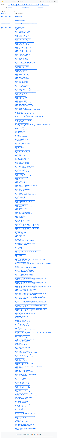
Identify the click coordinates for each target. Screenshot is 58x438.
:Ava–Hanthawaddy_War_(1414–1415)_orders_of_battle (27, 228)
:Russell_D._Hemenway (20, 254)
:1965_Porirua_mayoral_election (22, 162)
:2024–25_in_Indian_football (21, 204)
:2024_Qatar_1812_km (20, 198)
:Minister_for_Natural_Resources (22, 427)
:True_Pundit (18, 154)
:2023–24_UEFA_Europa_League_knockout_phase (26, 69)
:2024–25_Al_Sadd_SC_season (21, 101)
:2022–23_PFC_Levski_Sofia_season (23, 381)
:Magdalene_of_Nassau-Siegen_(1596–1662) (24, 424)
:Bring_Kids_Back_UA (20, 112)
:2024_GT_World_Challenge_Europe (23, 193)
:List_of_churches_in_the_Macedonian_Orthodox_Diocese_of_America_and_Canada (33, 332)
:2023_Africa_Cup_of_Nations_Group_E (23, 51)
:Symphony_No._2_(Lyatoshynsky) (22, 148)
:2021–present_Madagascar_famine (23, 364)
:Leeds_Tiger (18, 420)
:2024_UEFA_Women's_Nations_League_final (25, 200)
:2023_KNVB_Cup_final (20, 174)
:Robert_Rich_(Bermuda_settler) (22, 252)
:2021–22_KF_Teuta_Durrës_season (23, 360)
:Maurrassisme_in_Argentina (21, 244)
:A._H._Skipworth (19, 217)
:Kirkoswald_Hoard (19, 331)
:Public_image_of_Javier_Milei (21, 138)
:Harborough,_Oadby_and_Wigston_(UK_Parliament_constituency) (29, 116)
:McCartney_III (18, 128)
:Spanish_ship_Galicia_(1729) (21, 341)
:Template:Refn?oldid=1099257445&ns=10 (26, 23)
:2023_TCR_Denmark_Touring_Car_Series (24, 63)
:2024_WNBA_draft (19, 98)
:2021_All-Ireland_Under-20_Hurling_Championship (26, 352)
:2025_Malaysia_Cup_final (21, 108)
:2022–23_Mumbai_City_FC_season (22, 379)
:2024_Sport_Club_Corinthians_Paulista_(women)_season (27, 90)
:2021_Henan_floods (19, 358)
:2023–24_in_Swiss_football (21, 70)
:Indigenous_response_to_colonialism (23, 119)
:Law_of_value (18, 28)
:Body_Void (18, 314)
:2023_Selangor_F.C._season (21, 59)
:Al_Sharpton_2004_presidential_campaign (24, 393)
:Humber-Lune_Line (19, 412)
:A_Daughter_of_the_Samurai (21, 390)
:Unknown (17, 19)
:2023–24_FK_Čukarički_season (22, 65)
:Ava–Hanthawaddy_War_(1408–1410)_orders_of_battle (27, 224)
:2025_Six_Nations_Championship (22, 212)
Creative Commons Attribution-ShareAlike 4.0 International (42, 436)
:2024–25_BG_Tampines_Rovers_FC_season (24, 102)
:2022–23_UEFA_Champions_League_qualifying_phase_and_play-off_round (31, 301)
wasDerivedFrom (5, 23)
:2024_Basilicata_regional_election (22, 183)
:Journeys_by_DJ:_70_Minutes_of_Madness (24, 240)
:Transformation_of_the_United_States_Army (25, 271)
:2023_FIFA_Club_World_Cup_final (22, 57)
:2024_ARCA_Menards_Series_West (23, 74)
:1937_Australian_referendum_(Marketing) (24, 275)
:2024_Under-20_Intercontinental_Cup (23, 201)
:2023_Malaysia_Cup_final (21, 58)
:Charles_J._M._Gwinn (20, 233)
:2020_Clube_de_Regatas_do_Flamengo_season (25, 289)
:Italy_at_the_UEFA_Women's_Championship (24, 413)
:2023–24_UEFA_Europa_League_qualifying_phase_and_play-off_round (30, 305)
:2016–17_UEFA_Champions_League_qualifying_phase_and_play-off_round (31, 283)
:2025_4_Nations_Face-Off (21, 205)
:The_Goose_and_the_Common (22, 262)
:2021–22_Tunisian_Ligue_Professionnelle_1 (24, 363)
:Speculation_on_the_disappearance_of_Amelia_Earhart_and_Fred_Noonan (31, 259)
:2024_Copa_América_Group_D (22, 85)
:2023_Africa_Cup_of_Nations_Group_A (23, 46)
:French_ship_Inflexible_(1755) (22, 325)
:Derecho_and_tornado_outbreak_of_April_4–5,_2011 (26, 319)
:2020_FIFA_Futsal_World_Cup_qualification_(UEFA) (26, 292)
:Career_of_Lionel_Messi (20, 232)
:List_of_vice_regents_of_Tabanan (22, 335)
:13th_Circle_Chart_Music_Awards (22, 31)
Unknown (10, 7)
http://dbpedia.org (26, 7)
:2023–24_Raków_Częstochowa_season (23, 67)
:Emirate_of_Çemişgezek (20, 402)
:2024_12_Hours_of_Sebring (21, 177)
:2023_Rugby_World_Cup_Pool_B (22, 385)
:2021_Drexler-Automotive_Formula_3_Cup (24, 356)
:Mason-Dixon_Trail (19, 336)
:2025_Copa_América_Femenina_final (23, 310)
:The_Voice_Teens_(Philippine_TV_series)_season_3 (26, 267)
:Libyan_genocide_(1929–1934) (22, 123)
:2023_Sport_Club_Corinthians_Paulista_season (25, 62)
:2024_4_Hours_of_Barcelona (21, 179)
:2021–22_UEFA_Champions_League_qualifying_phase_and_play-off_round (31, 296)
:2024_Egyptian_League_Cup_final (22, 189)
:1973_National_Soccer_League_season (23, 351)
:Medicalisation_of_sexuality (21, 129)
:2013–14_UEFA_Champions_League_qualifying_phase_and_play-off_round (31, 278)
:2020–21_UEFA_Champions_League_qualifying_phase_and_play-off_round (31, 293)
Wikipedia (19, 436)
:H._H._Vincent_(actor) (20, 409)
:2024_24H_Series (19, 178)
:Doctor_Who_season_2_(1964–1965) (23, 321)
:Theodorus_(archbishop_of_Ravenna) (23, 152)
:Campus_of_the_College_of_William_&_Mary (25, 113)
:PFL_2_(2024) (18, 247)
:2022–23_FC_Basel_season (21, 375)
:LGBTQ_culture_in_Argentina (21, 418)
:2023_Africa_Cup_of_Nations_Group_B (23, 47)
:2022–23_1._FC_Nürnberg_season (22, 370)
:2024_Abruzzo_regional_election (22, 75)
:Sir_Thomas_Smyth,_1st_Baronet (22, 144)
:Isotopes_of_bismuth (20, 27)
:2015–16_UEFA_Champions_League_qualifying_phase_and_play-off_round (31, 282)
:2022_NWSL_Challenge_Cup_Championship (24, 166)
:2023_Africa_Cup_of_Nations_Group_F (23, 53)
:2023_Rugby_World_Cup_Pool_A (22, 383)
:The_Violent (18, 266)
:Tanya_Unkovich (19, 346)
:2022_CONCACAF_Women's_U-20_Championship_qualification (28, 366)
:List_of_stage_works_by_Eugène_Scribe (24, 422)
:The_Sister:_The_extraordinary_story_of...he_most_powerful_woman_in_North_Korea (33, 263)
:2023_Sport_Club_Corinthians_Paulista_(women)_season (27, 61)
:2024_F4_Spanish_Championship (22, 88)
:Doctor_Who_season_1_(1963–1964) (23, 320)
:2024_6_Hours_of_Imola (20, 181)
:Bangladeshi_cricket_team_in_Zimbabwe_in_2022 (26, 395)
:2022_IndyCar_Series (20, 368)
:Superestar (18, 343)
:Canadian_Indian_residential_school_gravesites (25, 400)
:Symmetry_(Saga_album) (21, 344)
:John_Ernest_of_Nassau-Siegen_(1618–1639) (25, 416)
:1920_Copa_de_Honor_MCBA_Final (23, 39)
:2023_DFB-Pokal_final (20, 170)
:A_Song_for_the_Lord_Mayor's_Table (23, 391)
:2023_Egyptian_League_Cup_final (22, 171)
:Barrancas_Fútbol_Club (20, 229)
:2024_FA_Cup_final (19, 190)
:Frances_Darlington (19, 408)
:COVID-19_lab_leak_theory (21, 398)
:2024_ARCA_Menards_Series (21, 73)
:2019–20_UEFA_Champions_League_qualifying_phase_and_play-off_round (31, 287)
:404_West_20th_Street (20, 216)
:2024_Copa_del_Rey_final (21, 186)
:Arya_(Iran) (18, 223)
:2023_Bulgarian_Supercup (21, 55)
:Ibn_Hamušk (18, 239)
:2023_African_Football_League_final (23, 54)
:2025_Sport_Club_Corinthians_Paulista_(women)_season (27, 109)
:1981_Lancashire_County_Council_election (24, 42)
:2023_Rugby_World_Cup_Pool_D (22, 387)
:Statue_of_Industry (19, 147)
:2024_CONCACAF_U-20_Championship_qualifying (26, 185)
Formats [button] (20, 1)
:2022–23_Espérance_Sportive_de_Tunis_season (25, 374)
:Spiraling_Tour (18, 146)
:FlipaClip (17, 237)
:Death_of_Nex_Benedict (20, 235)
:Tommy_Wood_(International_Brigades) (24, 270)
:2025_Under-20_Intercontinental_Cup (23, 213)
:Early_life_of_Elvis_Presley (21, 115)
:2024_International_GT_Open (21, 196)
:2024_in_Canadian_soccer (21, 100)
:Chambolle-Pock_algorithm (21, 316)
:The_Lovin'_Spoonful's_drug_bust (22, 151)
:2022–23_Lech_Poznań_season (22, 378)
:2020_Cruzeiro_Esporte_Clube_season (23, 290)
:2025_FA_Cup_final (19, 209)
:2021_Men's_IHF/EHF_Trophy (21, 359)
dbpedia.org (40, 7)
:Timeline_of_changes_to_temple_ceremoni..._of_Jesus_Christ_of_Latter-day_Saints (33, 269)
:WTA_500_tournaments (20, 156)
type (2, 19)
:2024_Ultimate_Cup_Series (21, 97)
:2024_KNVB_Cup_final (20, 197)
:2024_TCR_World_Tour (20, 96)
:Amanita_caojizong (19, 394)
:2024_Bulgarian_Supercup (21, 77)
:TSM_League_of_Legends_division (22, 150)
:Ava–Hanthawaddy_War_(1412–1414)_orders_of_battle (27, 227)
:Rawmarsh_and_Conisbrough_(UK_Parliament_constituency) (28, 250)
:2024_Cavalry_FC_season (21, 80)
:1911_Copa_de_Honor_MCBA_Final (23, 36)
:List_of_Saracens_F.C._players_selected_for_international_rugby (29, 125)
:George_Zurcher (19, 327)
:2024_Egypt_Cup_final (20, 188)
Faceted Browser (44, 1)
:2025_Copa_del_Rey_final (21, 208)
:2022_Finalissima (19, 367)
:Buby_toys (17, 231)
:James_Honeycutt (19, 414)
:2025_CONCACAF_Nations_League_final (24, 206)
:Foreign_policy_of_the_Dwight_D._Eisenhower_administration (28, 323)
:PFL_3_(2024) (18, 248)
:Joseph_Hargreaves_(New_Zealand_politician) (25, 329)
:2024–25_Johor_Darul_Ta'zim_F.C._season (24, 105)
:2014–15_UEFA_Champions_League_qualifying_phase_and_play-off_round (31, 279)
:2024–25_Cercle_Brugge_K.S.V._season (23, 104)
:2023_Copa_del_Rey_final (21, 169)
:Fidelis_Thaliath (19, 405)
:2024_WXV (18, 202)
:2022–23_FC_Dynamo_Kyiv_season (23, 377)
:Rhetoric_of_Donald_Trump (21, 139)
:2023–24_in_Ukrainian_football (22, 71)
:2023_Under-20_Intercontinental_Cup (23, 175)
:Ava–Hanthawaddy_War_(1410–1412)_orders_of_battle (27, 225)
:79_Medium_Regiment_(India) (22, 389)
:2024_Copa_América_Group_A (22, 81)
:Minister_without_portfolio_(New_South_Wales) (25, 428)
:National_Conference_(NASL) (21, 134)
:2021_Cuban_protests (20, 355)
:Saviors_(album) (19, 142)
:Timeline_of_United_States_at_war (23, 347)
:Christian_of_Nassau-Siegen (21, 401)
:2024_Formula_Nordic (20, 192)
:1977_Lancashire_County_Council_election (24, 40)
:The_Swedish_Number (20, 265)
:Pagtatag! (17, 135)
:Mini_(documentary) (20, 131)
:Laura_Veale (18, 242)
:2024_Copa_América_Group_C (22, 84)
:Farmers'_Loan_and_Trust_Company (23, 404)
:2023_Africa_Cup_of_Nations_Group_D (23, 50)
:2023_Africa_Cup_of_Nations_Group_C (23, 48)
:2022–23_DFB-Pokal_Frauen (21, 373)
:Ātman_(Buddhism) (19, 30)
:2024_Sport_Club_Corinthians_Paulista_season (25, 92)
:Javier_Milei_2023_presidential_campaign (24, 121)
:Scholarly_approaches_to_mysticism (23, 340)
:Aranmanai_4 (18, 221)
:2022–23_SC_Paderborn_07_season (23, 167)
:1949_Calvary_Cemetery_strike (22, 350)
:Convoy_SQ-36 (18, 317)
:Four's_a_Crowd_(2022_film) (21, 406)
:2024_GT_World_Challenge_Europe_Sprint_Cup (25, 194)
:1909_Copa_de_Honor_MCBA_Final (23, 34)
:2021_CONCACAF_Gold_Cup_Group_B (23, 354)
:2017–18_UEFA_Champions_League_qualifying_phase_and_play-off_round (31, 285)
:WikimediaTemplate (20, 20)
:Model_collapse (19, 132)
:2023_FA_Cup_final (19, 173)
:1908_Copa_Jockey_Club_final (22, 32)
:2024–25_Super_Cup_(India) (21, 306)
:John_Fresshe (18, 328)
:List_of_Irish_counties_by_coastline (23, 421)
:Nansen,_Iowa (18, 429)
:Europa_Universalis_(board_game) (23, 25)
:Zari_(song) (18, 273)
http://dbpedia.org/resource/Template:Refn (28, 4)
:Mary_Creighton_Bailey (20, 127)
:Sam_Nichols (18, 140)
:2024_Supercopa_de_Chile (21, 93)
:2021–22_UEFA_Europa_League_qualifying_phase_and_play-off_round (30, 297)
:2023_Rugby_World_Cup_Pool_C (22, 386)
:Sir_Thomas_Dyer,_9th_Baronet (22, 258)
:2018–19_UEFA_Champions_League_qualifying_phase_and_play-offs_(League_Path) (33, 286)
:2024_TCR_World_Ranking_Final (22, 94)
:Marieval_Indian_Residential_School (23, 425)
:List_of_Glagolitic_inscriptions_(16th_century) (25, 243)
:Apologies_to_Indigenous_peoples (23, 111)
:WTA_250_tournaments (20, 155)
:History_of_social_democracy (21, 410)
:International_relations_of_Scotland (23, 120)
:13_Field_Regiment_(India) (21, 159)
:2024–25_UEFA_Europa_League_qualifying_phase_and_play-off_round (30, 309)
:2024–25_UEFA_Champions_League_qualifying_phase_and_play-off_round (31, 308)
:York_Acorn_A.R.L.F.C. (20, 348)
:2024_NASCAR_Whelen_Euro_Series (23, 89)
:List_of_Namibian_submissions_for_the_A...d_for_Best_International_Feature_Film (33, 124)
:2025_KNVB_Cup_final (20, 210)
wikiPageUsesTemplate (6, 16)
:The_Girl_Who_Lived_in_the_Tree (22, 260)
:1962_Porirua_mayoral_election (22, 161)
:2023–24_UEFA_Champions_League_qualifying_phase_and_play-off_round (31, 304)
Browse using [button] (13, 1)
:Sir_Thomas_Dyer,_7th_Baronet (22, 256)
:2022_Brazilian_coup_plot (21, 298)
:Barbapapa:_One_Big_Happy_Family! (23, 397)
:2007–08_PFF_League (20, 165)
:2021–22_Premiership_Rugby (21, 362)
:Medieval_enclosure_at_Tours (22, 337)
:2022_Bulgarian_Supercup (21, 43)
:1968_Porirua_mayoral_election (22, 163)
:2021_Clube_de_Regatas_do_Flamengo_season (25, 294)
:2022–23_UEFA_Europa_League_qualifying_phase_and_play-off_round (30, 302)
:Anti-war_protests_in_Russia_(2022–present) (25, 220)
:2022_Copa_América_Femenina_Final (23, 300)
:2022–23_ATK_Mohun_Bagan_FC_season (24, 371)
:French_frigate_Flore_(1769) (21, 324)
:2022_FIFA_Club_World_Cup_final (22, 44)
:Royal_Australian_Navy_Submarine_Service (24, 339)
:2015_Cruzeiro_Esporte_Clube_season (23, 281)
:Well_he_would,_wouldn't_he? (22, 158)
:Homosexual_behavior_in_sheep (22, 117)
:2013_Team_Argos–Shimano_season (23, 277)
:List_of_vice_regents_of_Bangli (22, 333)
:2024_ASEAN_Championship (21, 182)
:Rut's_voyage (18, 255)
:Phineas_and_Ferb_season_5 (21, 136)
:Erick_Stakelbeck (19, 236)
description (4, 13)
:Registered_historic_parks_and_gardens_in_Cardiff (26, 251)
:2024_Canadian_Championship (22, 78)
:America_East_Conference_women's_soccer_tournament (27, 219)
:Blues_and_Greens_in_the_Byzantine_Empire (25, 313)
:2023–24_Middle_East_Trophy (22, 66)
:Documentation (19, 16)
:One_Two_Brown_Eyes (20, 246)
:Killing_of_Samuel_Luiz (20, 417)
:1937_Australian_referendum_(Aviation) (24, 274)
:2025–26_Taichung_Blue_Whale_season (24, 215)
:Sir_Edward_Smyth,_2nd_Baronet (22, 143)
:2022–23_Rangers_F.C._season (22, 382)
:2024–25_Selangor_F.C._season (22, 107)
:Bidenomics (18, 312)
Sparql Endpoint (53, 1)
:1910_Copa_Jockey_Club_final (22, 35)
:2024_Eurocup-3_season (20, 86)
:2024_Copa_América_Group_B (22, 82)
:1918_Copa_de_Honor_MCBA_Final (23, 38)
